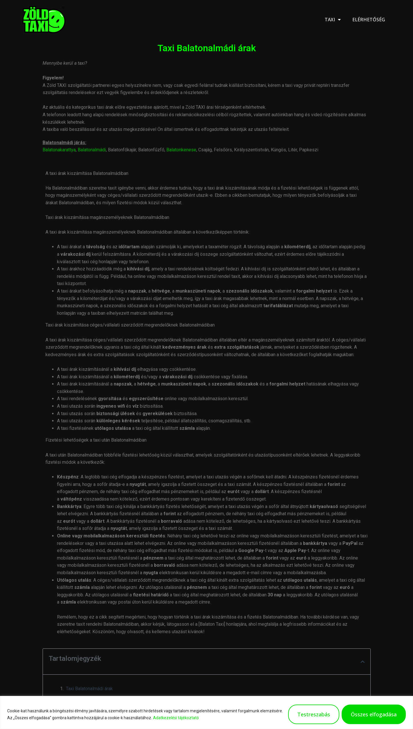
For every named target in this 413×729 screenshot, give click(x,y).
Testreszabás (313, 714)
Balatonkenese (181, 149)
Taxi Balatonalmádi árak (89, 688)
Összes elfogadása (374, 714)
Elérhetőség (368, 19)
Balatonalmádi (92, 149)
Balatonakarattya (59, 149)
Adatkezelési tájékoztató (176, 717)
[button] (363, 661)
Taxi (333, 19)
